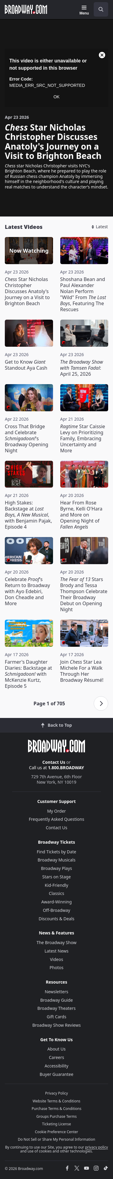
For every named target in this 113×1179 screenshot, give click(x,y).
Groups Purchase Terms (56, 1116)
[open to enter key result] (101, 9)
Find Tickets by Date (56, 852)
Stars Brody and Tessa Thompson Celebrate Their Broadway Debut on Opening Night (84, 594)
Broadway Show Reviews (56, 1025)
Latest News (57, 951)
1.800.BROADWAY (66, 767)
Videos (56, 959)
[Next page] (101, 703)
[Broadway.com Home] (26, 9)
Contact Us (53, 762)
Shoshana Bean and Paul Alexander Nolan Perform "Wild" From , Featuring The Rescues (83, 294)
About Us (56, 1049)
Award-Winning (56, 902)
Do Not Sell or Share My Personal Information (56, 1139)
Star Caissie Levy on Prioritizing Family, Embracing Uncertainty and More (82, 438)
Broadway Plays (56, 868)
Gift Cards (56, 1016)
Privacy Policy (56, 1093)
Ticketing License (56, 1124)
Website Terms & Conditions (56, 1101)
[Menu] (84, 10)
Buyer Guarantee (57, 1074)
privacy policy (96, 1147)
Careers (56, 1057)
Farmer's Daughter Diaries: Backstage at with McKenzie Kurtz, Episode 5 (28, 674)
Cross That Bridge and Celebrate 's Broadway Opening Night (26, 438)
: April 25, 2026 (81, 368)
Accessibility (56, 1066)
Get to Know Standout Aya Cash (26, 365)
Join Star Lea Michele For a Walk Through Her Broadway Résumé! (82, 671)
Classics (56, 893)
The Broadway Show (56, 942)
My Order (56, 811)
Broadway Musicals (57, 860)
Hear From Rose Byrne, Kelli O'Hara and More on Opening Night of (81, 514)
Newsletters (56, 991)
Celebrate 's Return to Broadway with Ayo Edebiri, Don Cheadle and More (27, 591)
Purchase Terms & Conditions (56, 1108)
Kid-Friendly (56, 885)
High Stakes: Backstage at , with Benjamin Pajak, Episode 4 (28, 514)
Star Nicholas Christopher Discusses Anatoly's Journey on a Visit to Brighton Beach (27, 291)
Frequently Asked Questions (56, 819)
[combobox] (98, 9)
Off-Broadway (56, 910)
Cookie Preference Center (56, 1131)
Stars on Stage (56, 877)
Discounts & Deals (56, 918)
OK (56, 96)
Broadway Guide (56, 1000)
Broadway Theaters (56, 1008)
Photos (57, 967)
